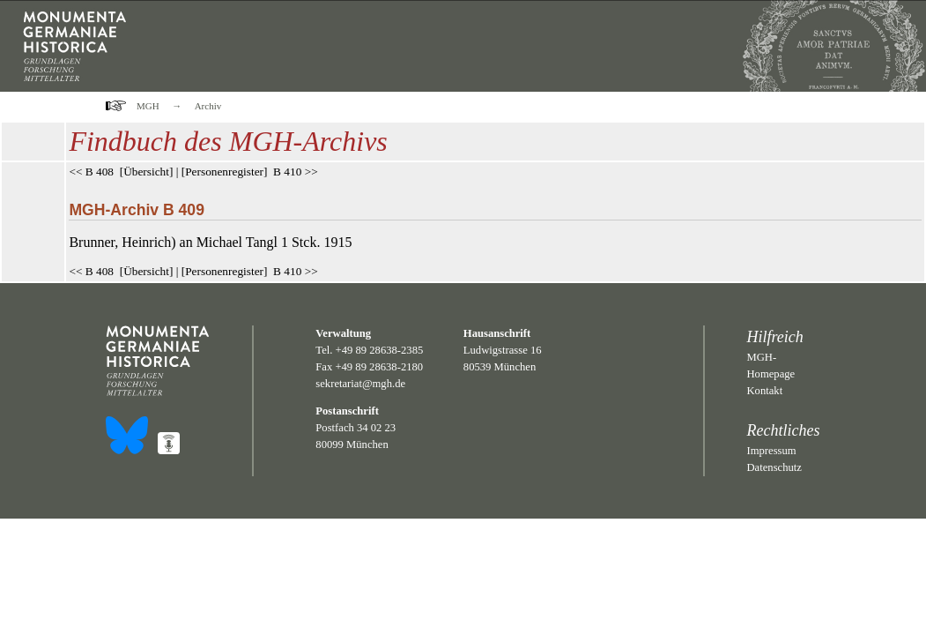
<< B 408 (91, 171)
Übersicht (146, 171)
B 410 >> (295, 171)
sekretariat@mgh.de (360, 383)
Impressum (771, 450)
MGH (148, 106)
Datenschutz (774, 467)
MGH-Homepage (771, 365)
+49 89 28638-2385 (380, 350)
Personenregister (224, 171)
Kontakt (765, 391)
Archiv (208, 106)
